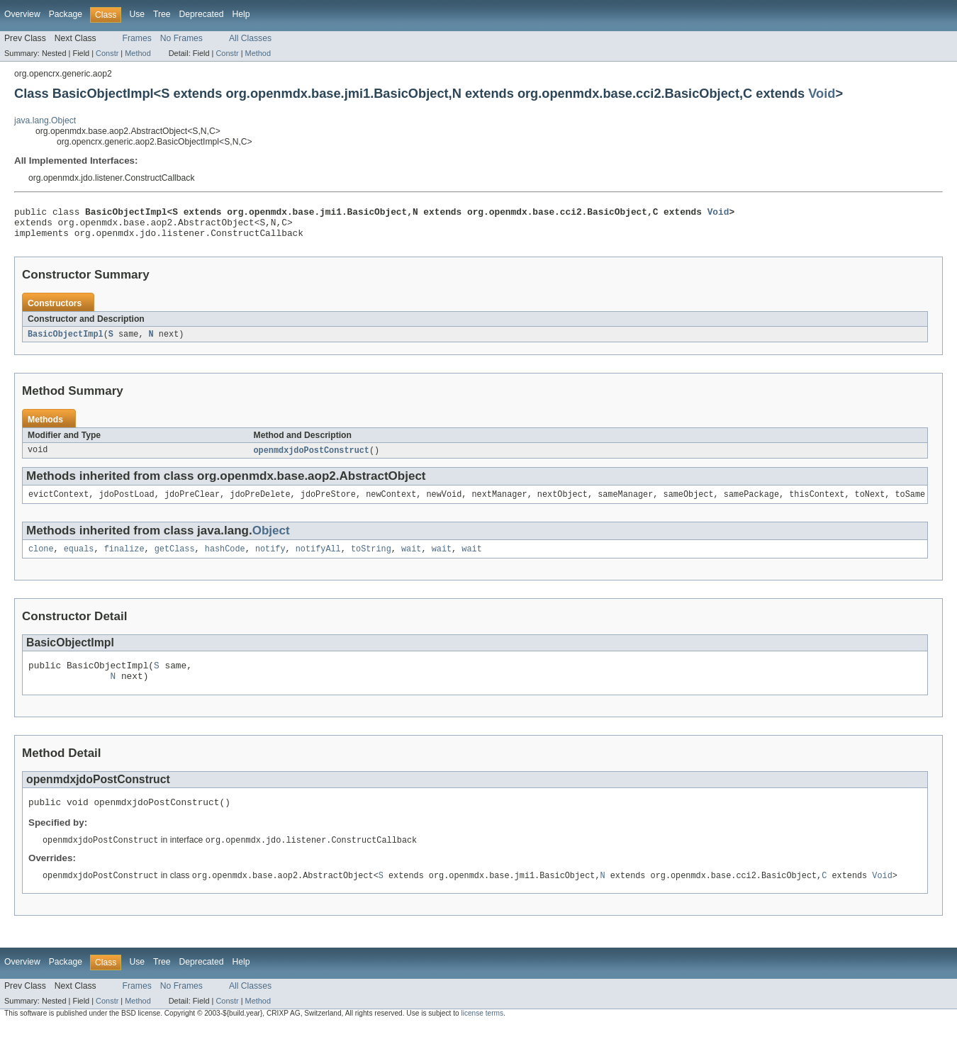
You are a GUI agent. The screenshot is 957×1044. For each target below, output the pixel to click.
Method (137, 53)
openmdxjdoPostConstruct (311, 458)
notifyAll (318, 559)
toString (371, 559)
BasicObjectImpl (65, 341)
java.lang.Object (45, 120)
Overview (22, 14)
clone (41, 559)
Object (271, 539)
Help (241, 14)
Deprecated (201, 14)
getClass (175, 559)
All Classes (250, 38)
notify (270, 559)
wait (411, 559)
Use (137, 14)
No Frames (181, 38)
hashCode (225, 559)
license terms (482, 1031)
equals (79, 559)
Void (821, 93)
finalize (124, 559)
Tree (162, 14)
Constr (107, 53)
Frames (137, 38)
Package (65, 14)
